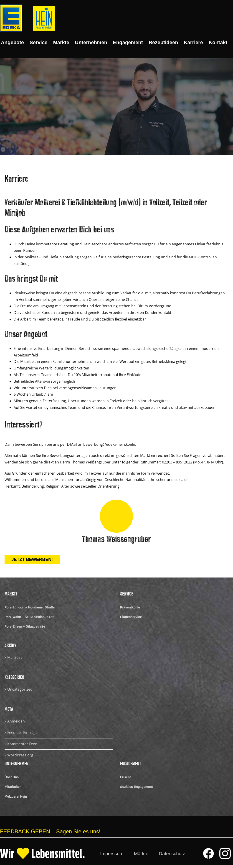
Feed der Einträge (22, 732)
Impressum (112, 853)
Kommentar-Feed (22, 743)
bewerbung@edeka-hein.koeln (109, 444)
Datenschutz (172, 853)
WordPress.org (20, 755)
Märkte (141, 853)
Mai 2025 (15, 657)
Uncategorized (20, 689)
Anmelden (16, 721)
